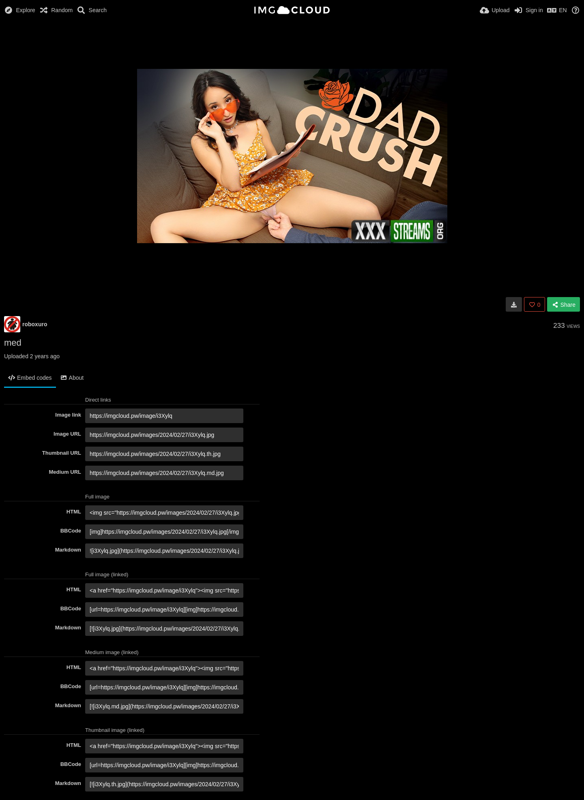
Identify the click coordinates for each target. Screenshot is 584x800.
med (12, 343)
